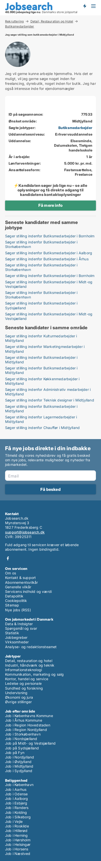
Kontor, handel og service (26, 679)
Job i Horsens (16, 849)
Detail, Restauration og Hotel (51, 21)
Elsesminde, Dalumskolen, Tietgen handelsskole (73, 145)
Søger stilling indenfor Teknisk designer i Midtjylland (49, 400)
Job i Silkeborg (18, 817)
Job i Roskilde (17, 826)
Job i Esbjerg (16, 803)
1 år (89, 157)
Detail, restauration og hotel (28, 661)
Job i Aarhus (15, 789)
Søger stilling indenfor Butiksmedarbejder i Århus (47, 259)
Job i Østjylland (18, 761)
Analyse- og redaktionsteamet (31, 647)
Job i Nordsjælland (21, 739)
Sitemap (12, 605)
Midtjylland (82, 121)
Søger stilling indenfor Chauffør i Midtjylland (42, 427)
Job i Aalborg (16, 798)
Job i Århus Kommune (23, 720)
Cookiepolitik (16, 600)
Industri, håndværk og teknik (30, 665)
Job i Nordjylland (19, 757)
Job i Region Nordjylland (26, 729)
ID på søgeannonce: (26, 114)
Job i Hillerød (16, 830)
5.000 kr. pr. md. (78, 163)
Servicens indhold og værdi (28, 591)
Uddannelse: (20, 141)
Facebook (8, 558)
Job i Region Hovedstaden (27, 725)
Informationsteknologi (23, 670)
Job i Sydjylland (18, 771)
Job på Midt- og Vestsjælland (30, 743)
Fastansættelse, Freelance (78, 172)
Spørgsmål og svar (21, 628)
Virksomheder (17, 642)
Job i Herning (16, 835)
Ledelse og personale (23, 683)
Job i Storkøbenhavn (23, 734)
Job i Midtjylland (19, 766)
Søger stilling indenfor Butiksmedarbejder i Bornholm (49, 236)
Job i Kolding (16, 812)
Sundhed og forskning (24, 688)
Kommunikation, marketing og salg (34, 674)
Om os (10, 573)
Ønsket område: (23, 121)
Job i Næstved (17, 853)
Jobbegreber (16, 637)
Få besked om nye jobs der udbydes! (84, 5)
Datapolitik (14, 596)
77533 (86, 114)
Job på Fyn (14, 752)
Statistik (12, 633)
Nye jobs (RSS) (18, 610)
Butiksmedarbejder (19, 26)
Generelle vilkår (18, 587)
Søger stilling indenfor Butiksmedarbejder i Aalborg (48, 253)
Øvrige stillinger (18, 702)
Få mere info (50, 205)
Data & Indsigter (19, 624)
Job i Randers (17, 807)
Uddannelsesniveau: (27, 134)
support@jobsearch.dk (25, 532)
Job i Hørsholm (17, 840)
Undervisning (16, 693)
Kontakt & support (20, 577)
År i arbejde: (19, 157)
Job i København (19, 784)
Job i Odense (16, 794)
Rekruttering (14, 21)
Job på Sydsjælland (22, 748)
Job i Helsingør (17, 844)
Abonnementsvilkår (21, 582)
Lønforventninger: (25, 163)
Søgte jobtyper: (22, 127)
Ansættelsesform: (24, 170)
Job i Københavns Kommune (29, 716)
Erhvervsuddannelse (73, 134)
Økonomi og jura (19, 697)
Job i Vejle (14, 821)
